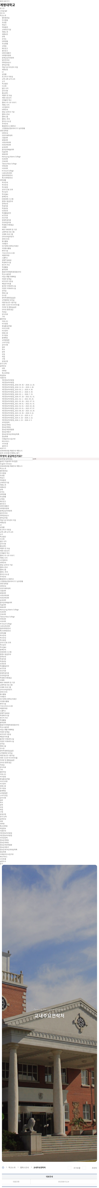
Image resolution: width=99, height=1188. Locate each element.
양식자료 (3, 767)
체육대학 (3, 607)
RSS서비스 (3, 856)
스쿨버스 (3, 711)
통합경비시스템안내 (7, 579)
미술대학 (8, 461)
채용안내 (13, 450)
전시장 (2, 748)
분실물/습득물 (5, 779)
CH (4, 13)
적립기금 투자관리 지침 (8, 520)
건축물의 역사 (4, 553)
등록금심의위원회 (6, 511)
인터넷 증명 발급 (5, 762)
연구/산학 (3, 363)
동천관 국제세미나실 (7, 739)
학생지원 (3, 659)
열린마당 (3, 319)
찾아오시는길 (4, 574)
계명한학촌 (4, 708)
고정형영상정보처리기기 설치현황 (11, 581)
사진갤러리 (4, 560)
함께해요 (3, 791)
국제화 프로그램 (5, 687)
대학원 (2, 823)
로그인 (2, 8)
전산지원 (3, 671)
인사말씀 (3, 473)
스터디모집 (4, 795)
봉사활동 (3, 694)
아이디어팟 (4, 781)
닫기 (1, 863)
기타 (1, 769)
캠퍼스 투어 (4, 572)
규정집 (2, 499)
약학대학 (3, 619)
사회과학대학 (4, 595)
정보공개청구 (4, 847)
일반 (1, 800)
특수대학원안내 (5, 631)
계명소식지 (4, 558)
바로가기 (3, 448)
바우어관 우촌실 (5, 734)
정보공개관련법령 (6, 845)
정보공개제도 (4, 840)
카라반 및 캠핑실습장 (7, 760)
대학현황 (3, 494)
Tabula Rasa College (7, 616)
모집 (1, 807)
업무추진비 (4, 513)
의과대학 (3, 612)
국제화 (2, 680)
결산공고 (3, 504)
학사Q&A (3, 647)
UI (1, 525)
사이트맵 (6, 453)
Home (3, 1167)
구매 (1, 812)
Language (3, 11)
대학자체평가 (4, 506)
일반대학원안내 (5, 628)
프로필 (2, 475)
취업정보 (3, 375)
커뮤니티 (3, 774)
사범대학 (3, 591)
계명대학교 (7, 4)
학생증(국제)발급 (6, 678)
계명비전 (3, 487)
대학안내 (3, 562)
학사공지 (3, 645)
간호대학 (3, 614)
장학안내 (3, 656)
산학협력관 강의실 (6, 753)
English (2, 464)
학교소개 (3, 15)
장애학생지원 (4, 673)
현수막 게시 (4, 718)
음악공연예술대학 (6, 602)
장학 (1, 805)
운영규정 (3, 814)
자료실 (2, 765)
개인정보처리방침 (6, 833)
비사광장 (3, 776)
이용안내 (3, 378)
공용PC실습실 (4, 713)
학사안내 (3, 635)
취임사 (2, 478)
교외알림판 (4, 793)
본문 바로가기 (4, 1)
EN (1, 13)
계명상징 (3, 522)
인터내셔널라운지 (6, 689)
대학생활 (3, 180)
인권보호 (3, 663)
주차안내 (3, 576)
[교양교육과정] (5, 626)
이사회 (2, 539)
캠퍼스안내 (4, 567)
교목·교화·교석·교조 (6, 532)
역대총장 (3, 480)
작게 (84, 1167)
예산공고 (3, 501)
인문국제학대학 (5, 588)
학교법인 (3, 536)
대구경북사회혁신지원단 (8, 699)
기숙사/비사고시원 (6, 706)
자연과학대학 (4, 598)
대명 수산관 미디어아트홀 (8, 758)
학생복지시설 (4, 715)
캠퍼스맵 (3, 569)
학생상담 (3, 661)
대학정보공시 (4, 515)
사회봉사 (3, 696)
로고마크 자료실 (5, 529)
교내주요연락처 (40, 1167)
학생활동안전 (4, 666)
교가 (1, 534)
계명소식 (19, 450)
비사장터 (3, 783)
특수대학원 (4, 826)
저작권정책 (4, 838)
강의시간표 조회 (5, 642)
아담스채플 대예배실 (7, 729)
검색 (1, 453)
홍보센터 (3, 546)
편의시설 (3, 703)
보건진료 (3, 668)
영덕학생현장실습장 (7, 751)
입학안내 (3, 366)
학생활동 (3, 720)
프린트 (94, 1168)
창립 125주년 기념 (6, 565)
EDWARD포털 (4, 450)
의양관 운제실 (4, 732)
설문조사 (3, 861)
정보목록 (3, 852)
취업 (1, 809)
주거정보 (3, 788)
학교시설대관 (4, 727)
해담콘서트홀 (4, 736)
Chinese (9, 464)
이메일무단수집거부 (7, 854)
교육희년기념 (4, 482)
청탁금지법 (4, 518)
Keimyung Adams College (9, 609)
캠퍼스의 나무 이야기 (7, 555)
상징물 (2, 527)
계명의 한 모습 (5, 548)
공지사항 (3, 544)
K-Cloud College (6, 623)
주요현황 (3, 496)
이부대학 (3, 621)
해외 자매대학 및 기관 (7, 682)
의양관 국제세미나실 (7, 741)
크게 (69, 1167)
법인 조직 (3, 541)
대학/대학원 (4, 131)
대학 (1, 821)
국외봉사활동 (4, 701)
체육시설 (3, 746)
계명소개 (3, 485)
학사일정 (14, 461)
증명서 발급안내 (5, 654)
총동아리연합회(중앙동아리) (9, 725)
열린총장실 (4, 471)
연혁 (1, 489)
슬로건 (2, 461)
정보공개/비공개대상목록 (8, 849)
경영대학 (3, 593)
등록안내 (3, 649)
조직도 (2, 492)
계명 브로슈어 (4, 551)
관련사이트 (4, 692)
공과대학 (3, 600)
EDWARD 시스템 (5, 652)
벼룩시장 (3, 786)
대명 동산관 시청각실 (7, 755)
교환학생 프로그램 (6, 685)
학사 (1, 802)
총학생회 (3, 722)
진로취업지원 (4, 675)
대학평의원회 (4, 508)
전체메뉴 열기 (14, 453)
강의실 (2, 743)
